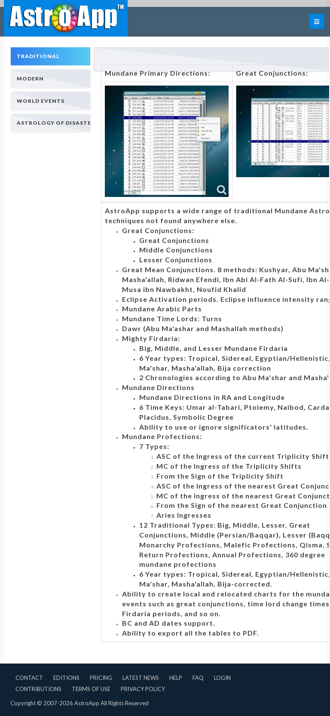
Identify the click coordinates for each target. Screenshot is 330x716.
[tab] (50, 56)
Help (175, 677)
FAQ (198, 677)
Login (222, 677)
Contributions (38, 688)
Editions (66, 677)
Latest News (140, 677)
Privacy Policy (143, 688)
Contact (29, 677)
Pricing (101, 677)
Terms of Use (91, 688)
